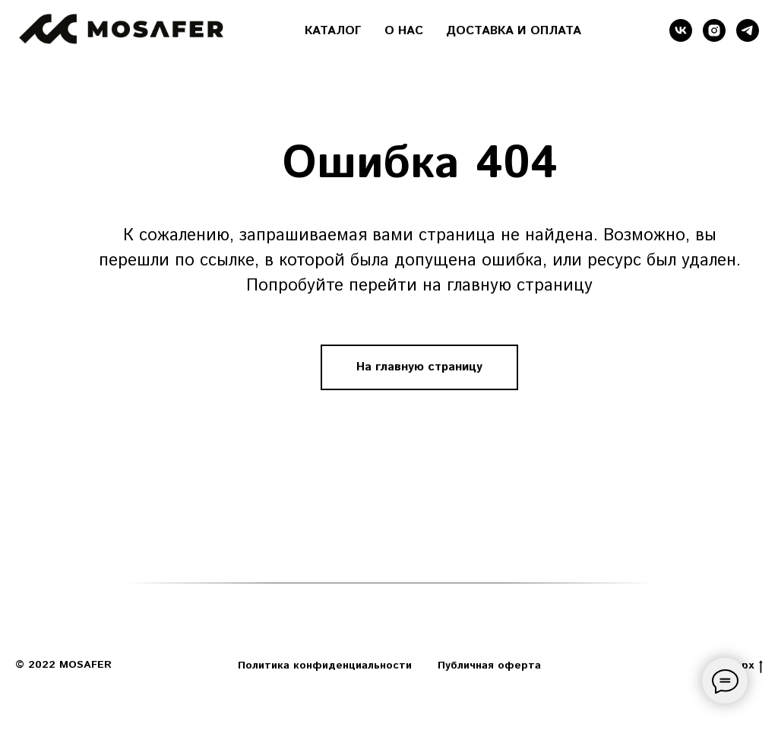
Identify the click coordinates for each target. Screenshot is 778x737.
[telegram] (747, 30)
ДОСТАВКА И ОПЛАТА (513, 31)
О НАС (403, 31)
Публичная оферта (489, 665)
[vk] (680, 30)
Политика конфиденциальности (325, 665)
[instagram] (714, 30)
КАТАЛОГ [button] (333, 31)
